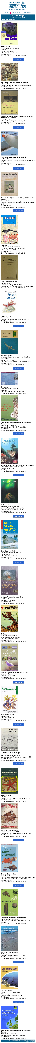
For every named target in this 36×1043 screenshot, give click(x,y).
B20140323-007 (21, 998)
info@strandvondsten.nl (30, 1041)
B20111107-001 (21, 471)
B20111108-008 (21, 642)
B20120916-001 (21, 958)
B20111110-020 (21, 56)
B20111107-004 (21, 512)
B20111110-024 (21, 836)
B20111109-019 (21, 678)
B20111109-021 (21, 760)
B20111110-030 (21, 924)
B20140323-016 (21, 393)
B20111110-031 (21, 88)
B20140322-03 (20, 165)
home (7, 13)
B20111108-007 (21, 603)
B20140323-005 (21, 365)
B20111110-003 (21, 801)
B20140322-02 (20, 124)
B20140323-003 (21, 322)
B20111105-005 (21, 430)
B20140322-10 (20, 288)
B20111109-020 (21, 721)
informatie (27, 13)
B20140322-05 (20, 207)
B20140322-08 (20, 253)
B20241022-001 (21, 1038)
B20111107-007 (21, 559)
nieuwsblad (16, 13)
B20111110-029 (21, 882)
